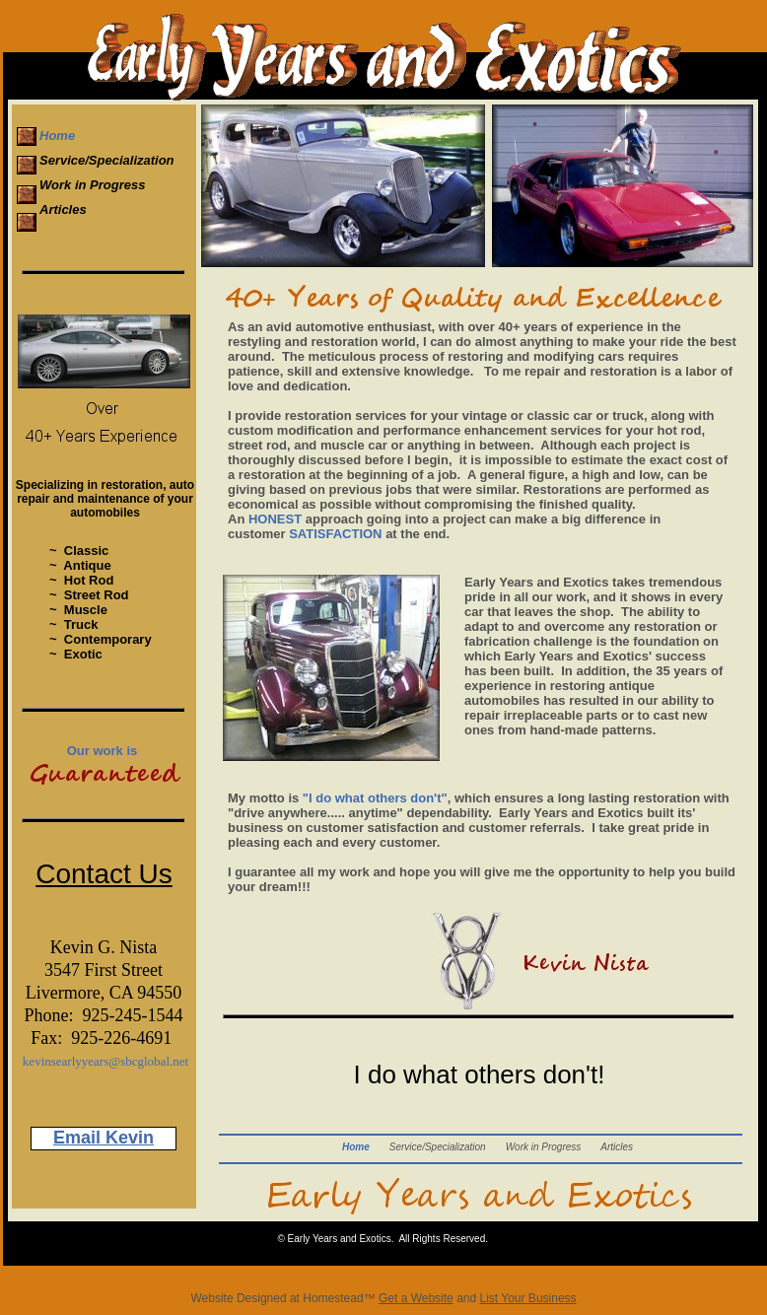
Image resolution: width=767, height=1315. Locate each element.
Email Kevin (103, 1137)
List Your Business (528, 1298)
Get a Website (416, 1298)
